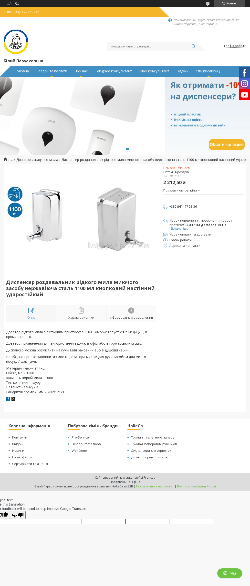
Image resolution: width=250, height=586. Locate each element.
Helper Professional (87, 444)
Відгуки (182, 71)
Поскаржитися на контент (155, 486)
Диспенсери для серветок (151, 450)
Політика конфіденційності (196, 486)
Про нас (81, 71)
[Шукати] (193, 46)
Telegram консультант (113, 71)
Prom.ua (149, 477)
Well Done (79, 450)
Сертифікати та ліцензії (30, 464)
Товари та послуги (51, 71)
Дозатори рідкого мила (149, 457)
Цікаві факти (22, 457)
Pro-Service (80, 437)
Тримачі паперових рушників (154, 444)
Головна (22, 71)
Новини (18, 450)
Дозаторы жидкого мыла (37, 160)
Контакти (19, 437)
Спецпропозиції (208, 71)
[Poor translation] (18, 515)
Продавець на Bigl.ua (125, 482)
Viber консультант (154, 71)
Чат (229, 573)
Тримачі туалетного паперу (152, 437)
